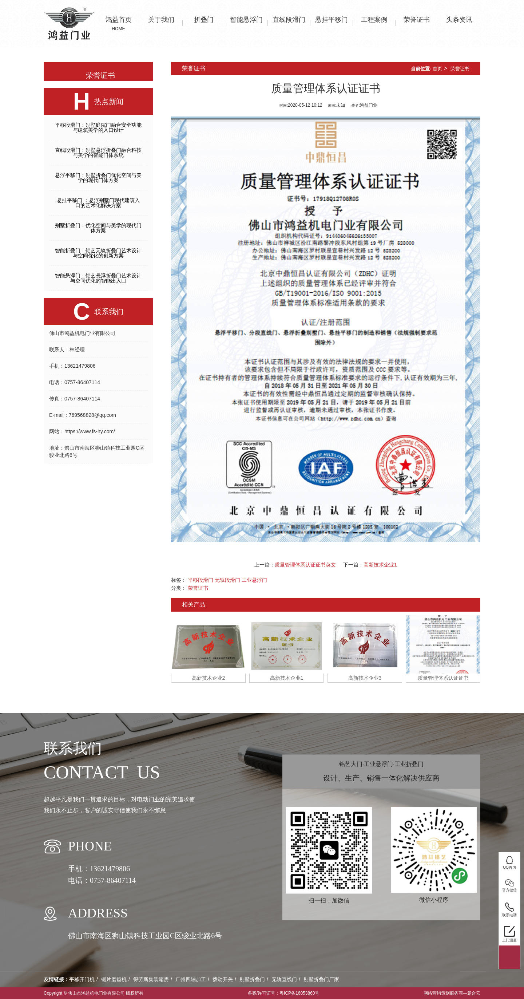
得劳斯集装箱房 (151, 979)
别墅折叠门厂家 (321, 979)
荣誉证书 (459, 68)
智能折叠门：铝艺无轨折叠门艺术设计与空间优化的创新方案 (98, 253)
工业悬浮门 (254, 580)
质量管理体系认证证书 (443, 678)
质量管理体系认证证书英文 (305, 565)
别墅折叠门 (252, 979)
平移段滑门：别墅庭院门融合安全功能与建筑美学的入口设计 (98, 127)
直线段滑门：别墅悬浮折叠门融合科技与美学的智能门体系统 (98, 152)
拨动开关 (223, 979)
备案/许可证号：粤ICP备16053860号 (283, 993)
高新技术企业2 (208, 678)
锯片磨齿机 (114, 979)
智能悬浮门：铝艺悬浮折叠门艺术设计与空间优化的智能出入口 (98, 278)
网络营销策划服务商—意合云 (452, 993)
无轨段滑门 (227, 580)
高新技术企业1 (380, 565)
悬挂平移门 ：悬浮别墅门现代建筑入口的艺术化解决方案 (98, 203)
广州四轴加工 (190, 979)
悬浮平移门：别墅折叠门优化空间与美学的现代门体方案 (98, 178)
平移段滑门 (200, 580)
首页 (437, 68)
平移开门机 (82, 979)
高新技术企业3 (365, 678)
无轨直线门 (284, 979)
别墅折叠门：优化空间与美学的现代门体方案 (98, 228)
